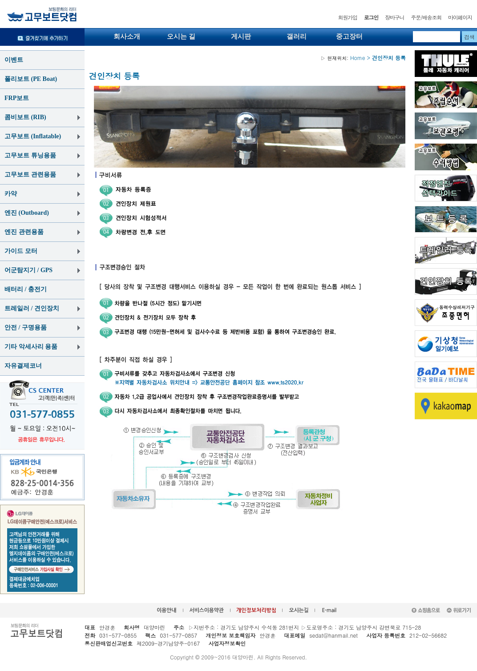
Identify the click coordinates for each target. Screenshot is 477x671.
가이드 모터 (20, 251)
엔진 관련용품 (24, 232)
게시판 (241, 36)
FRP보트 (16, 98)
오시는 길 (181, 36)
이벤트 (13, 59)
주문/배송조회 (426, 17)
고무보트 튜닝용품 (30, 155)
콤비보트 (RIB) (25, 117)
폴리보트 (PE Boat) (30, 79)
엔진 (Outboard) (26, 212)
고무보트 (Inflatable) (32, 136)
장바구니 (394, 17)
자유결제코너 (23, 365)
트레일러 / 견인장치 (31, 308)
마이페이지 (460, 17)
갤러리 (297, 36)
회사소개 (126, 36)
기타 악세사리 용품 (30, 346)
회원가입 (347, 17)
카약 (10, 193)
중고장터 (349, 36)
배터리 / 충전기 (25, 289)
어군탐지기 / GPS (28, 270)
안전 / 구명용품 (25, 327)
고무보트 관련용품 (30, 174)
